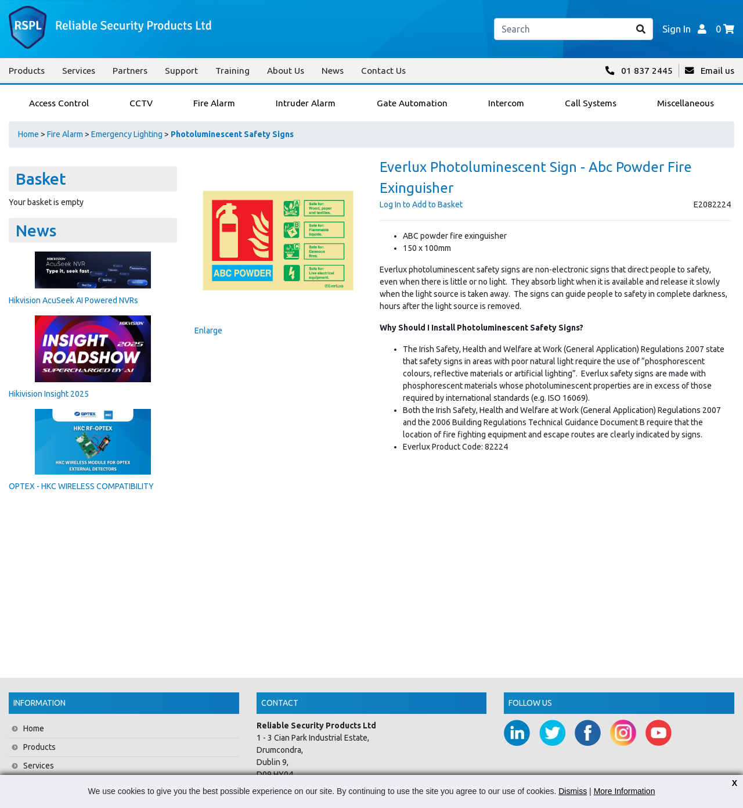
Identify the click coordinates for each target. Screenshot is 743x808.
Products (27, 71)
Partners (130, 71)
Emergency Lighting (127, 134)
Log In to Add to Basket (421, 204)
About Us (285, 71)
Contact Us (383, 71)
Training (232, 71)
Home (28, 134)
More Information (624, 791)
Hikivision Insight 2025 (49, 393)
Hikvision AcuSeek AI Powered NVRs (73, 300)
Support (181, 71)
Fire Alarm (65, 134)
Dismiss (572, 791)
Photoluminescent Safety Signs (232, 134)
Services (78, 71)
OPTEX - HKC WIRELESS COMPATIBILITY (81, 486)
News (333, 71)
